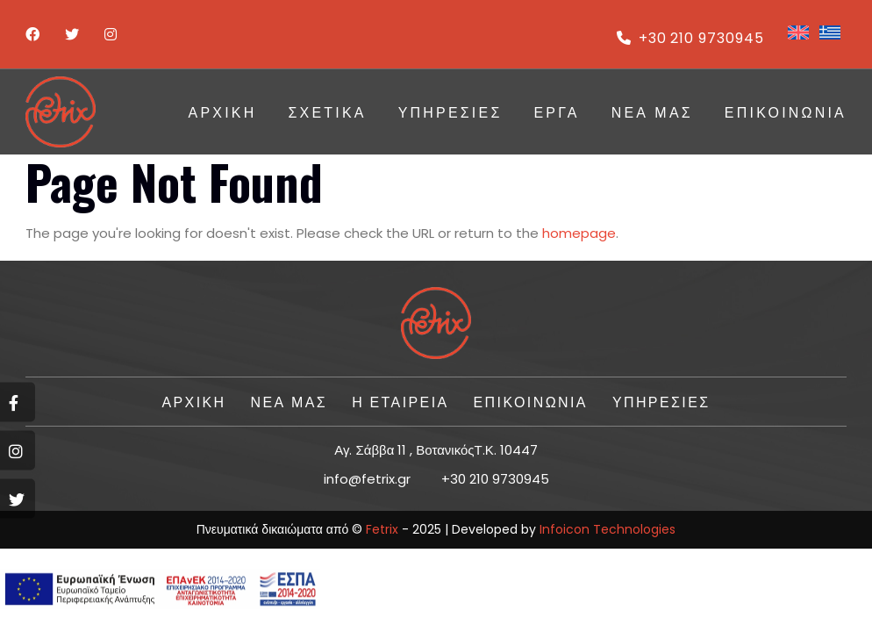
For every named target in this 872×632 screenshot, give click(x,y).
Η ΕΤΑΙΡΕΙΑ (400, 401)
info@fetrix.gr (367, 479)
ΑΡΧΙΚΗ (223, 111)
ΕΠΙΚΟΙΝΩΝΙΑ (786, 111)
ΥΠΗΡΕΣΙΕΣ (450, 111)
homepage (579, 233)
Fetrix (382, 529)
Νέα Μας (652, 111)
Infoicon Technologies (607, 529)
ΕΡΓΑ (556, 111)
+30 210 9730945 (690, 38)
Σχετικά (327, 111)
